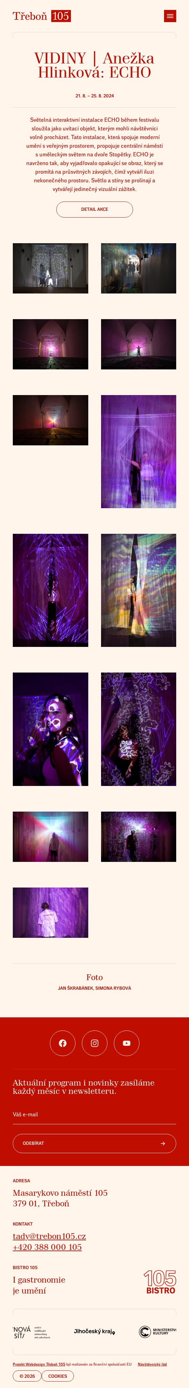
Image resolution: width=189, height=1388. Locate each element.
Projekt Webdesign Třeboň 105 (39, 1364)
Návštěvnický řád (152, 1364)
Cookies (57, 1376)
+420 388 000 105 (47, 1247)
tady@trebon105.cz (49, 1236)
